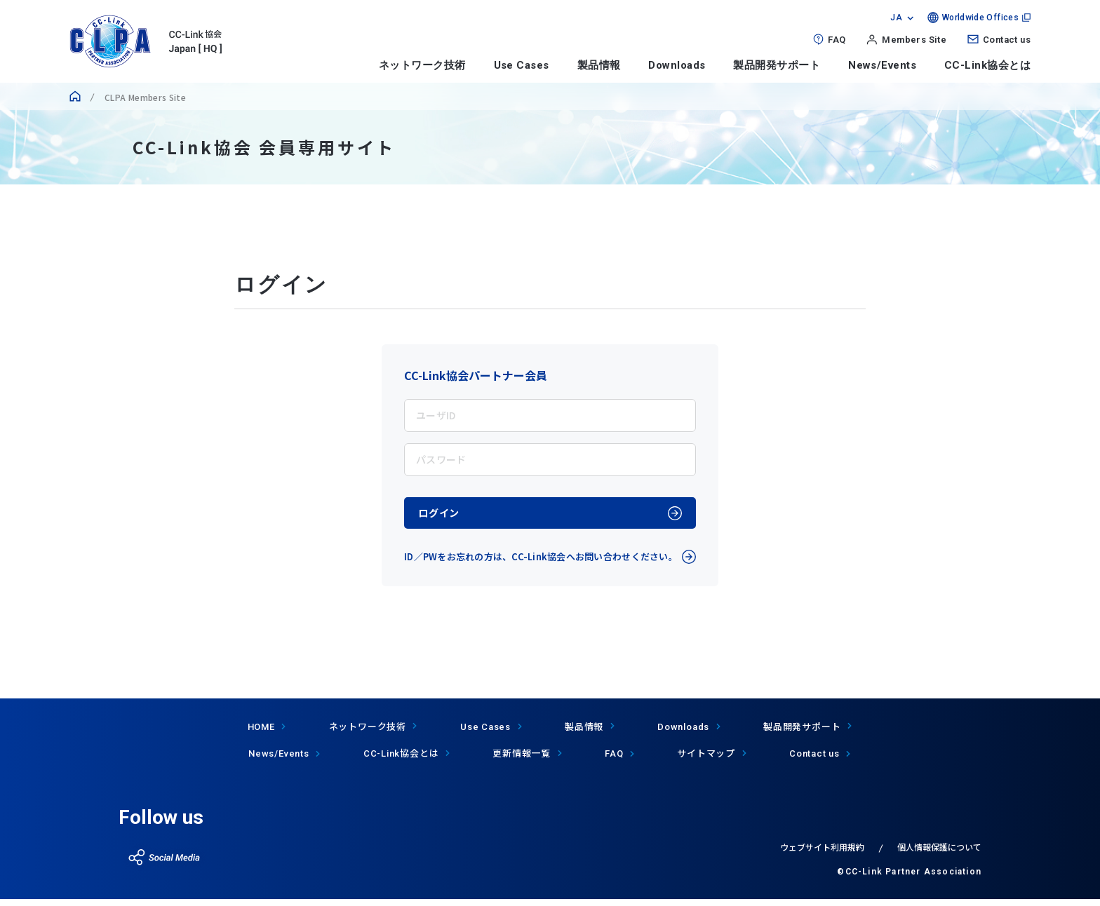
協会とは (401, 760)
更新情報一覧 (521, 760)
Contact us (1007, 39)
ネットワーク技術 (422, 65)
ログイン (448, 516)
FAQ (836, 39)
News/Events (882, 65)
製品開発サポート (776, 65)
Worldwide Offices (980, 17)
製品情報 (599, 65)
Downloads (676, 65)
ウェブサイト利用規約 (822, 854)
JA (896, 17)
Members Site (914, 39)
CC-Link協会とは (987, 65)
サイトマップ (706, 760)
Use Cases (521, 65)
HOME (261, 734)
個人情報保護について (939, 854)
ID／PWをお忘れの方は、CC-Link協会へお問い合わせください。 (541, 564)
